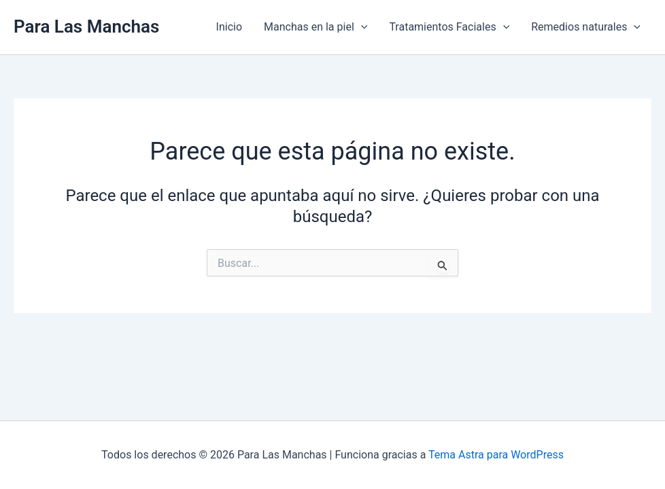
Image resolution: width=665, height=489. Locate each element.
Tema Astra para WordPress (496, 454)
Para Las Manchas (86, 26)
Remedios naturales (586, 27)
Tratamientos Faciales (449, 27)
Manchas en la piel (315, 27)
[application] (361, 27)
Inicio (229, 26)
